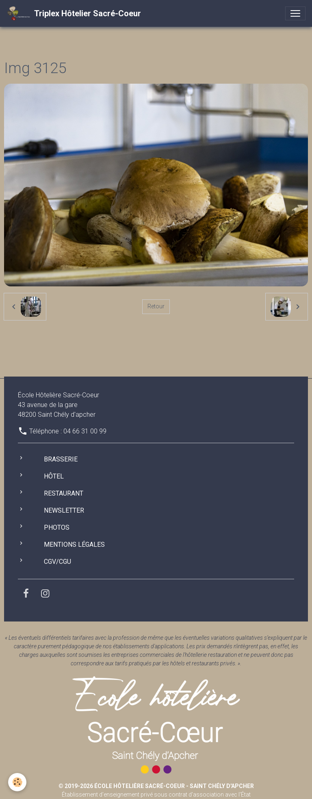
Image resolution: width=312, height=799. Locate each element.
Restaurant (63, 493)
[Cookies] (17, 782)
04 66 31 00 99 (84, 431)
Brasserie (61, 459)
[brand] (73, 13)
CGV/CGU (57, 561)
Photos (56, 527)
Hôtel (54, 476)
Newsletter (64, 510)
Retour (156, 306)
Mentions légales (74, 544)
